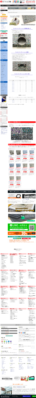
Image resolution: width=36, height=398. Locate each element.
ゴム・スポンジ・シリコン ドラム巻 (4, 53)
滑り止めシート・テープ (31, 298)
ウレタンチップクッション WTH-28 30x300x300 (25, 155)
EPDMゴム (2, 263)
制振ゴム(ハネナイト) (31, 259)
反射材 (2, 364)
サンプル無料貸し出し (21, 368)
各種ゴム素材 (3, 367)
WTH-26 (13, 88)
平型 (20, 280)
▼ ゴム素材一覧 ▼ (8, 5)
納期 (19, 360)
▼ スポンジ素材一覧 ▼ (17, 5)
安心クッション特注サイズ (30, 366)
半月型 (20, 273)
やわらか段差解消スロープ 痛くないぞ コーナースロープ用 (32, 292)
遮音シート (12, 317)
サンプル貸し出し (29, 361)
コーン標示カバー (22, 299)
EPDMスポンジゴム (3, 271)
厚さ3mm (12, 259)
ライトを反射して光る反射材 (4, 62)
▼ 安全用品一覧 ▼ (25, 5)
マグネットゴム (3, 262)
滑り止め (3, 360)
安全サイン (20, 298)
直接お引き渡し (20, 361)
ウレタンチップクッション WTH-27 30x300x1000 (31, 155)
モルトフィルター (13, 275)
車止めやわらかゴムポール (14, 299)
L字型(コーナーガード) (22, 272)
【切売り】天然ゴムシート (32, 311)
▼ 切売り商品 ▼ (33, 5)
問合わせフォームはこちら (26, 396)
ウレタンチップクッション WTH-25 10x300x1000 (18, 169)
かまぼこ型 (21, 274)
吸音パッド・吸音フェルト (14, 318)
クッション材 (2, 68)
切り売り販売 (30, 308)
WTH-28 (13, 91)
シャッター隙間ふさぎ (3, 55)
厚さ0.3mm (12, 262)
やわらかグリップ (31, 276)
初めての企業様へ (21, 364)
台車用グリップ (30, 274)
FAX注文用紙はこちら (9, 335)
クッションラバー (3, 260)
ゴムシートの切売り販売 (26, 199)
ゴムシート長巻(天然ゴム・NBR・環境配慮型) (3, 47)
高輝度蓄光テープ (22, 288)
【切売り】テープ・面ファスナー (4, 88)
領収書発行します (12, 371)
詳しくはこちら (15, 344)
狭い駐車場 (3, 371)
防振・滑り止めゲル (31, 261)
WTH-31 (13, 100)
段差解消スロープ (30, 286)
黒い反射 (2, 295)
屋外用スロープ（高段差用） (30, 367)
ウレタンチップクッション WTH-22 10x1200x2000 (31, 169)
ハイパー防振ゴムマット (32, 255)
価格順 (32, 189)
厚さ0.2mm (12, 261)
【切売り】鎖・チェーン (3, 92)
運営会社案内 (11, 360)
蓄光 (2, 366)
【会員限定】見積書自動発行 (30, 359)
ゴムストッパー (21, 255)
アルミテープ (12, 319)
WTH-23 (13, 84)
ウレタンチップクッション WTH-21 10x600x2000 (25, 169)
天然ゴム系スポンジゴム (4, 272)
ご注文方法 (11, 364)
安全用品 (3, 362)
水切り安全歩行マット (4, 302)
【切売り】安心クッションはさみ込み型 (4, 90)
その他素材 (2, 71)
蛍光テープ (12, 288)
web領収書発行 (29, 360)
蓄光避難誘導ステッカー (23, 287)
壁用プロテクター (31, 275)
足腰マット (2, 301)
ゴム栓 (20, 257)
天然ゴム (2, 259)
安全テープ (2, 80)
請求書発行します (12, 370)
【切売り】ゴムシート (3, 83)
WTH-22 (13, 83)
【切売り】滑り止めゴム (31, 315)
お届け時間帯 (20, 359)
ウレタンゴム (3, 261)
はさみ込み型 (21, 281)
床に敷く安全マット (3, 298)
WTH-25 (13, 87)
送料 (10, 365)
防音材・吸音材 (2, 74)
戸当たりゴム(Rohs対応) (23, 262)
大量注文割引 (20, 365)
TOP (2, 5)
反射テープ (2, 289)
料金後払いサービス (21, 369)
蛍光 (2, 365)
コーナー (21, 275)
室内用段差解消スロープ (32, 287)
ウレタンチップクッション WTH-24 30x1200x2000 (18, 181)
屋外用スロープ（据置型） (30, 368)
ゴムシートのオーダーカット (12, 199)
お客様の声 (11, 361)
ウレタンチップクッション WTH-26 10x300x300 (11, 169)
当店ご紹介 (11, 359)
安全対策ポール (12, 298)
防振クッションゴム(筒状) (23, 256)
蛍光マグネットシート (13, 289)
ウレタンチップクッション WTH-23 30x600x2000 (11, 181)
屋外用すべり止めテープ (32, 299)
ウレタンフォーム (3, 275)
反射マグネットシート (4, 290)
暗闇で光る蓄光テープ (22, 286)
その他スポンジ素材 (3, 58)
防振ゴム (30, 256)
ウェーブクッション (22, 282)
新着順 (34, 189)
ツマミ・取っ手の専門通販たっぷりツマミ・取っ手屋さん (4, 131)
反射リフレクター (3, 288)
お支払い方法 (11, 368)
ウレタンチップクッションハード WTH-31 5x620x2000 (18, 155)
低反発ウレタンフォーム (4, 276)
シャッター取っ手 (13, 274)
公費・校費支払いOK (21, 367)
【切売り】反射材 (31, 320)
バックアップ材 (12, 281)
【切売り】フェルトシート (4, 86)
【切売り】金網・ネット (3, 93)
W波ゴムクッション (31, 260)
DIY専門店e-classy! (3, 127)
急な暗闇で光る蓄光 (3, 65)
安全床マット (2, 77)
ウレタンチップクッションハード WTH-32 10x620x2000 (11, 156)
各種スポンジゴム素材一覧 (4, 50)
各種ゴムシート (2, 43)
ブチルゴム (2, 268)
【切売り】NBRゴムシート (32, 312)
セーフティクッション (31, 271)
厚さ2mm (12, 258)
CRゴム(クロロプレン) (4, 258)
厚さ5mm (12, 260)
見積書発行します (12, 369)
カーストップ (21, 265)
